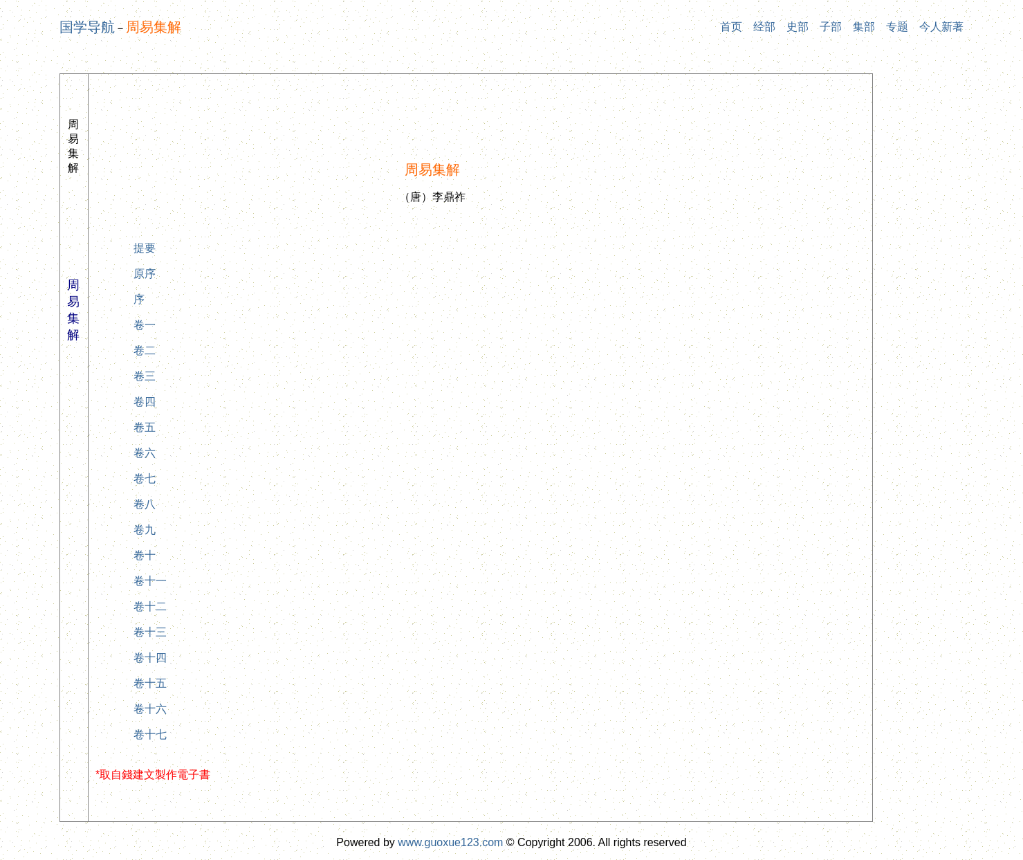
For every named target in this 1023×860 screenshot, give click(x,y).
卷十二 (150, 606)
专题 (897, 27)
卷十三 (150, 632)
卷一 (144, 325)
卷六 (144, 453)
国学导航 (87, 27)
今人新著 (941, 27)
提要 (144, 248)
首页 (731, 27)
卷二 (144, 350)
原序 (144, 274)
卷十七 (150, 734)
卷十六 (150, 709)
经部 (764, 27)
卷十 (144, 555)
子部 (831, 27)
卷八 (144, 504)
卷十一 (150, 581)
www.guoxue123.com (450, 842)
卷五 (144, 427)
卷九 (144, 530)
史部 (797, 27)
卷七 (144, 478)
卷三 (144, 376)
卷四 (144, 402)
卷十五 (150, 683)
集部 (864, 27)
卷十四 (150, 658)
